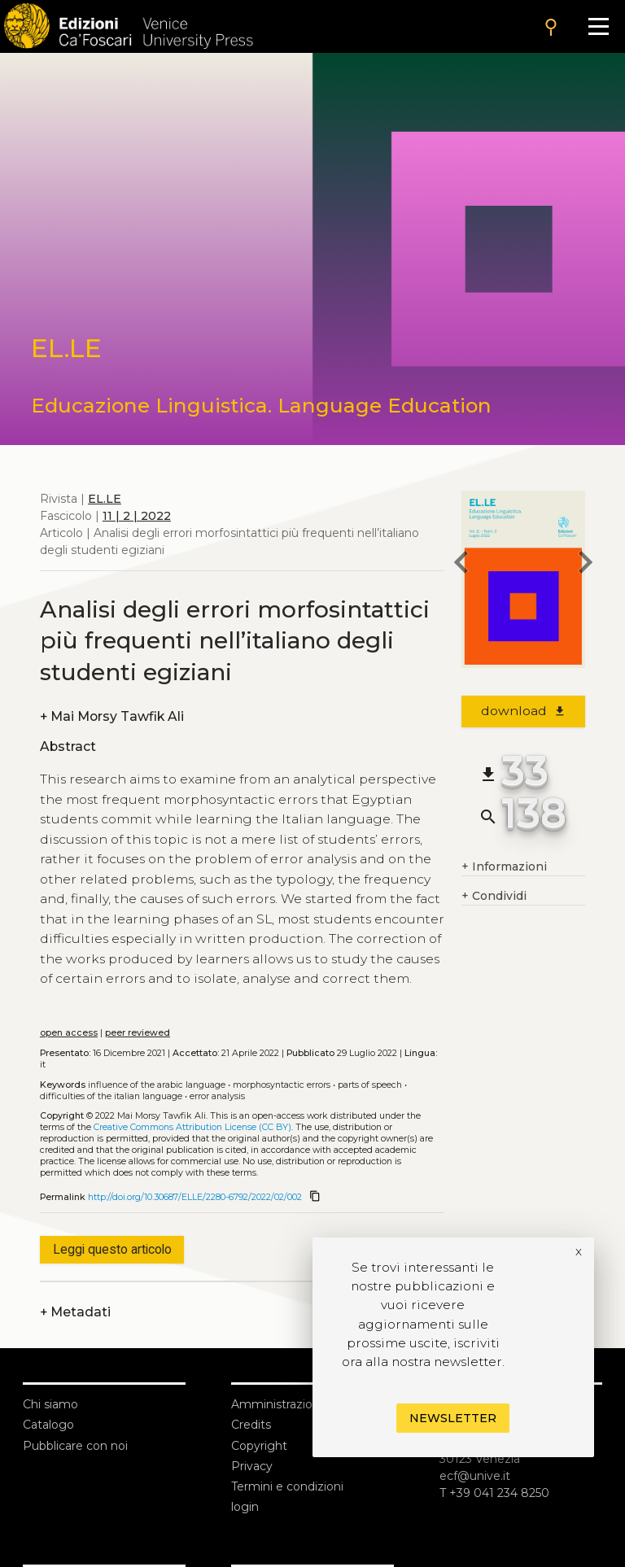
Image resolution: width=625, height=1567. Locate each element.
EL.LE (104, 498)
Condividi (494, 896)
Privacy (252, 1466)
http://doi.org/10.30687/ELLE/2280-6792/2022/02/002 (195, 1197)
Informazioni (504, 866)
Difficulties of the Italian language (111, 1096)
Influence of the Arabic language (156, 1085)
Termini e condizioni (287, 1486)
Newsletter (452, 1418)
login (245, 1506)
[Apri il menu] (598, 26)
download (523, 710)
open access (69, 1033)
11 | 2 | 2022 (137, 516)
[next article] (585, 564)
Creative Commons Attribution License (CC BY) (192, 1127)
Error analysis (217, 1096)
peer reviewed (137, 1033)
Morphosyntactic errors (281, 1085)
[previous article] (461, 564)
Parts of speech (370, 1085)
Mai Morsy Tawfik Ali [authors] (112, 716)
